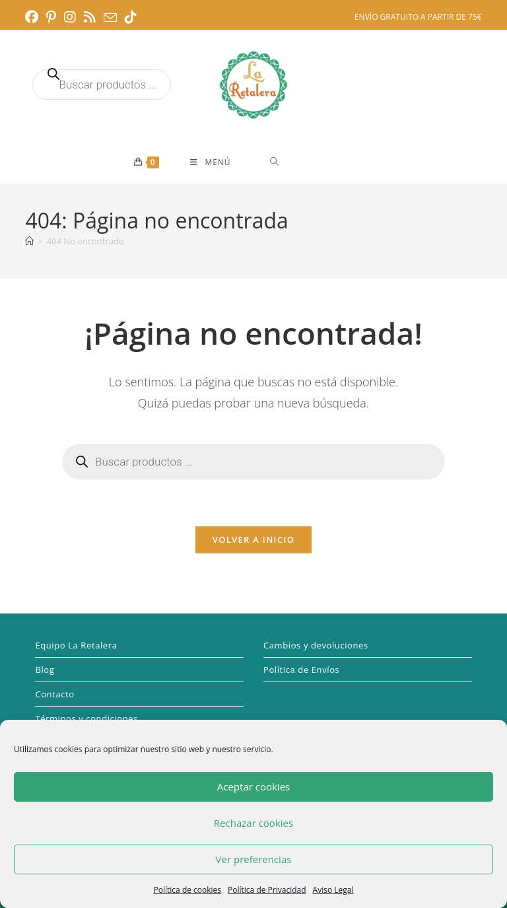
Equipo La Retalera (76, 645)
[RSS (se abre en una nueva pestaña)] (90, 17)
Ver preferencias (254, 859)
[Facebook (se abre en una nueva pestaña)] (33, 17)
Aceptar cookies (253, 786)
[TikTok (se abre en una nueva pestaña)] (131, 17)
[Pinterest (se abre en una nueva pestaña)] (51, 17)
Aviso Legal (333, 889)
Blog (44, 670)
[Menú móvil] (210, 162)
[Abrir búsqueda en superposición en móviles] (102, 84)
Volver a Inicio (253, 539)
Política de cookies (188, 889)
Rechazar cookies (253, 822)
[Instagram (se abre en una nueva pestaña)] (70, 17)
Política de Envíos (301, 670)
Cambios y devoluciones (315, 645)
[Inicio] (29, 241)
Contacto (54, 694)
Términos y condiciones (86, 718)
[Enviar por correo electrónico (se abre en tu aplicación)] (110, 18)
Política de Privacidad (267, 889)
